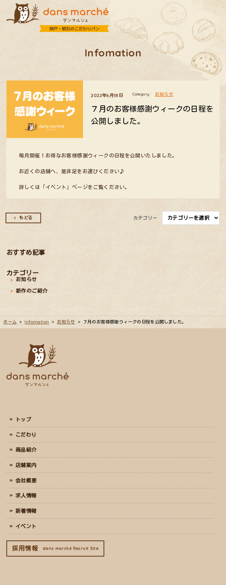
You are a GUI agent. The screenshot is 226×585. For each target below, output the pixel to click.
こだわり (26, 435)
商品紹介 (26, 450)
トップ (23, 419)
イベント (26, 526)
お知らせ (164, 94)
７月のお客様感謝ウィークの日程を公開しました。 (152, 115)
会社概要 (26, 480)
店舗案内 (26, 465)
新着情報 (26, 511)
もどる (25, 218)
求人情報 (26, 495)
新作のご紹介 (31, 291)
